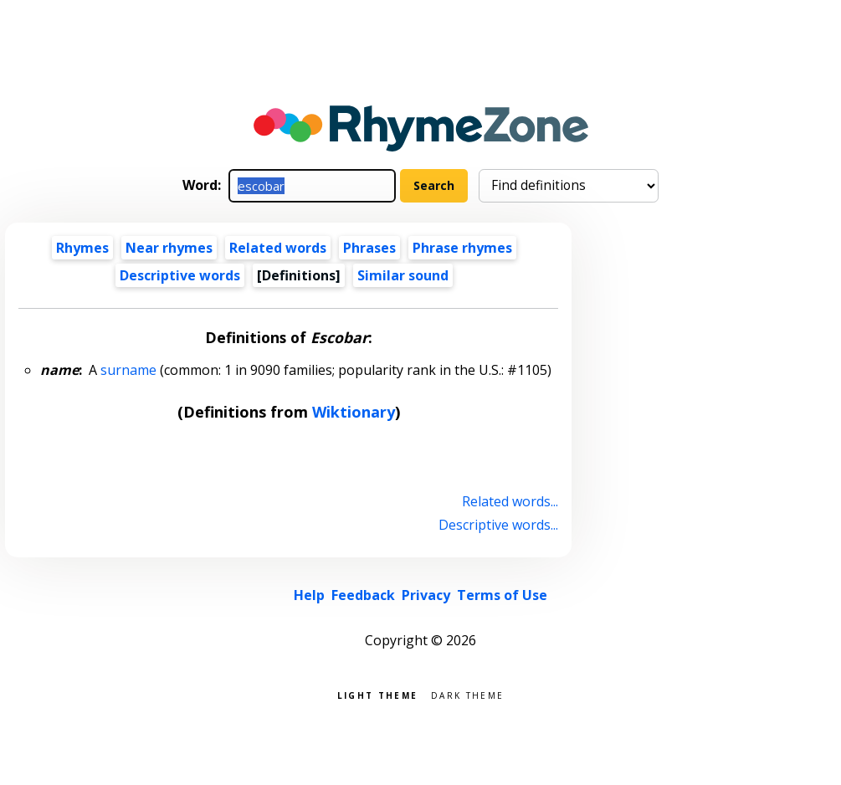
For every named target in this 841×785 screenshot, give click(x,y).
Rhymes (82, 248)
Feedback (363, 595)
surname (128, 370)
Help (309, 595)
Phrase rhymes (462, 248)
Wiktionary (353, 412)
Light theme (377, 694)
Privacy (426, 595)
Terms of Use (502, 595)
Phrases (369, 248)
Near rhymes (169, 248)
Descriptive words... (498, 525)
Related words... (510, 501)
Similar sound (403, 275)
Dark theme (467, 694)
